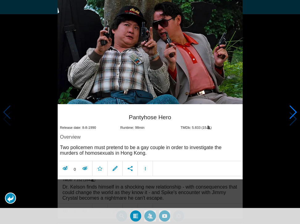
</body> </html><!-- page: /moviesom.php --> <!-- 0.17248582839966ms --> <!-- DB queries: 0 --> (150, 112)
